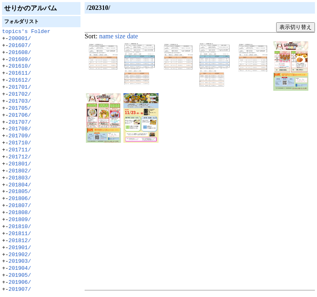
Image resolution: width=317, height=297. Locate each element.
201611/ (20, 73)
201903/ (20, 261)
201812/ (20, 241)
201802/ (20, 171)
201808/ (20, 213)
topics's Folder (26, 31)
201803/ (20, 178)
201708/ (20, 129)
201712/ (20, 157)
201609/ (20, 60)
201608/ (20, 53)
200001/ (20, 38)
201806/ (20, 199)
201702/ (20, 94)
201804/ (20, 185)
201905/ (20, 275)
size (120, 36)
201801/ (20, 164)
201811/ (20, 234)
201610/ (20, 66)
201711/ (20, 150)
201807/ (20, 206)
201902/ (20, 255)
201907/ (20, 289)
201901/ (20, 248)
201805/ (20, 192)
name (106, 36)
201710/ (20, 143)
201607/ (20, 46)
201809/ (20, 220)
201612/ (20, 80)
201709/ (20, 136)
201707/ (20, 122)
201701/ (20, 87)
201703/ (20, 101)
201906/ (20, 282)
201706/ (20, 115)
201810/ (20, 227)
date (132, 36)
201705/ (20, 108)
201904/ (20, 268)
